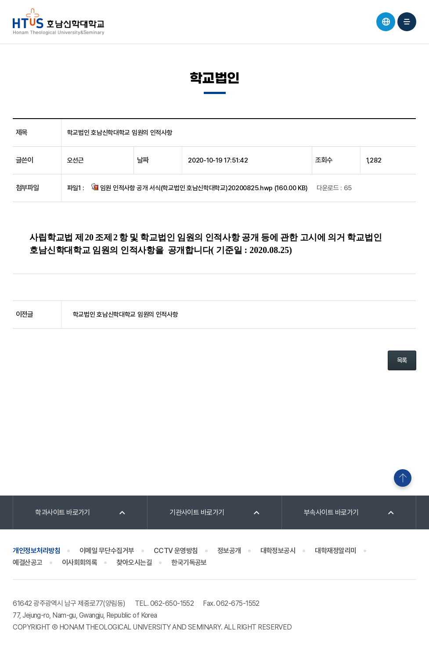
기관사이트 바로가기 (196, 512)
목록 (402, 360)
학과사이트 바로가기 (62, 512)
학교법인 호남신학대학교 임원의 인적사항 (125, 314)
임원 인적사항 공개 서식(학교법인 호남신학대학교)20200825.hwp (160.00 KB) (199, 187)
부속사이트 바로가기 (331, 512)
